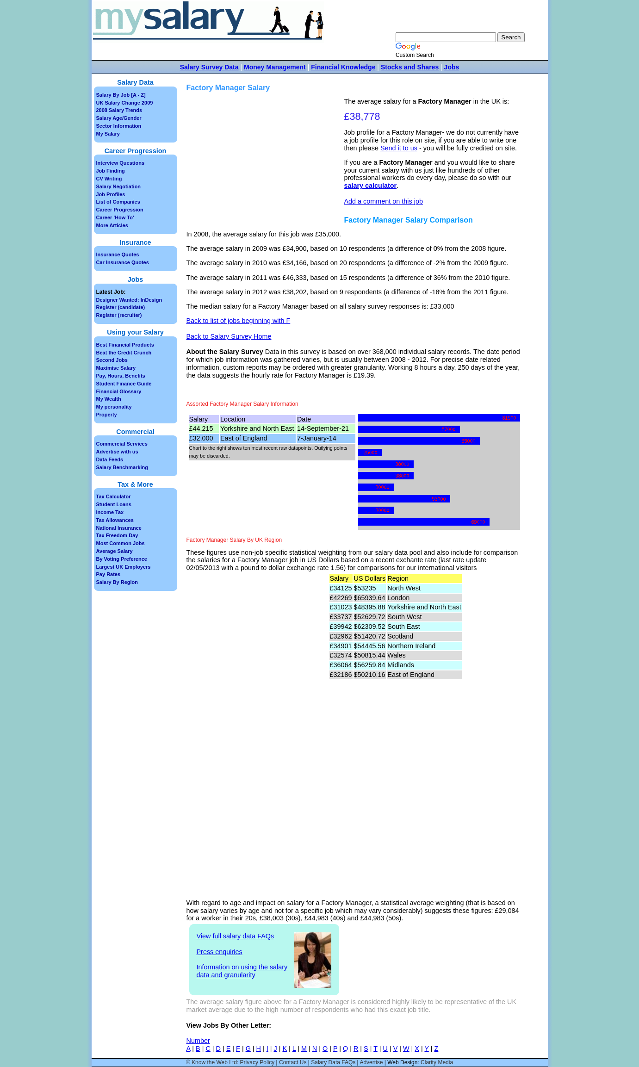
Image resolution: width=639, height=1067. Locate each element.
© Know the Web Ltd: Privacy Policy (230, 1062)
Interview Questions (120, 163)
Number (198, 1040)
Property (106, 414)
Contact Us (292, 1062)
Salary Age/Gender (119, 118)
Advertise (371, 1062)
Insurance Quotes (117, 254)
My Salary (108, 133)
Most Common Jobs (120, 543)
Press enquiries (219, 951)
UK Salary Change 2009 (124, 102)
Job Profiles (110, 194)
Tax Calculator (113, 496)
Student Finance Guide (124, 383)
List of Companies (118, 202)
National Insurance (119, 528)
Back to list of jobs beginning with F (238, 320)
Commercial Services (122, 444)
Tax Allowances (115, 520)
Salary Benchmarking (122, 467)
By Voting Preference (121, 559)
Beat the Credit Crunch (124, 352)
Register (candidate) (120, 307)
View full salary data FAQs (235, 936)
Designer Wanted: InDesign (129, 300)
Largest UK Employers (123, 567)
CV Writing (109, 178)
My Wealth (108, 399)
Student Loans (113, 504)
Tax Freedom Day (117, 535)
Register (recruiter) (119, 315)
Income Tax (110, 512)
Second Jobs (112, 360)
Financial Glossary (119, 391)
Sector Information (119, 126)
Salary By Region (117, 582)
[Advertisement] (266, 162)
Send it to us (398, 148)
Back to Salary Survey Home (229, 336)
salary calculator (370, 185)
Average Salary (114, 551)
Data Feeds (110, 459)
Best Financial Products (125, 344)
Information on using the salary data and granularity (242, 971)
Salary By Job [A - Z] (121, 95)
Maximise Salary (116, 368)
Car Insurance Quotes (122, 262)
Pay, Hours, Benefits (120, 375)
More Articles (112, 225)
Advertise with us (117, 451)
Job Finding (110, 171)
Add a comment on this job (383, 201)
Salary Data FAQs (333, 1062)
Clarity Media (437, 1062)
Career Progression (119, 209)
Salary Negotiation (118, 186)
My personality (114, 406)
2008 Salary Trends (119, 110)
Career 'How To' (115, 217)
